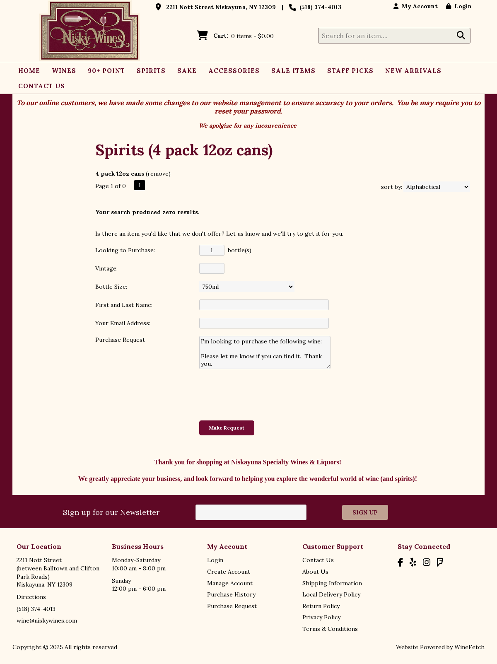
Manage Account (230, 583)
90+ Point (106, 71)
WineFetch (469, 647)
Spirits (149, 72)
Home (29, 71)
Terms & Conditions (330, 629)
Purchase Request (232, 606)
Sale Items (293, 71)
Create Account (228, 571)
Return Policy (321, 606)
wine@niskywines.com (47, 620)
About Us (315, 571)
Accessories (234, 71)
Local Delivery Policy (331, 594)
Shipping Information (332, 583)
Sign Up (365, 512)
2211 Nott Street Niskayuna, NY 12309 (221, 7)
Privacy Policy (321, 617)
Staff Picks (350, 71)
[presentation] (262, 394)
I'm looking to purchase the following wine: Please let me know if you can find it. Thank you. (265, 352)
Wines (61, 72)
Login (459, 6)
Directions (31, 597)
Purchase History (231, 594)
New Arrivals (413, 71)
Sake (187, 71)
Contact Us (41, 86)
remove (158, 173)
